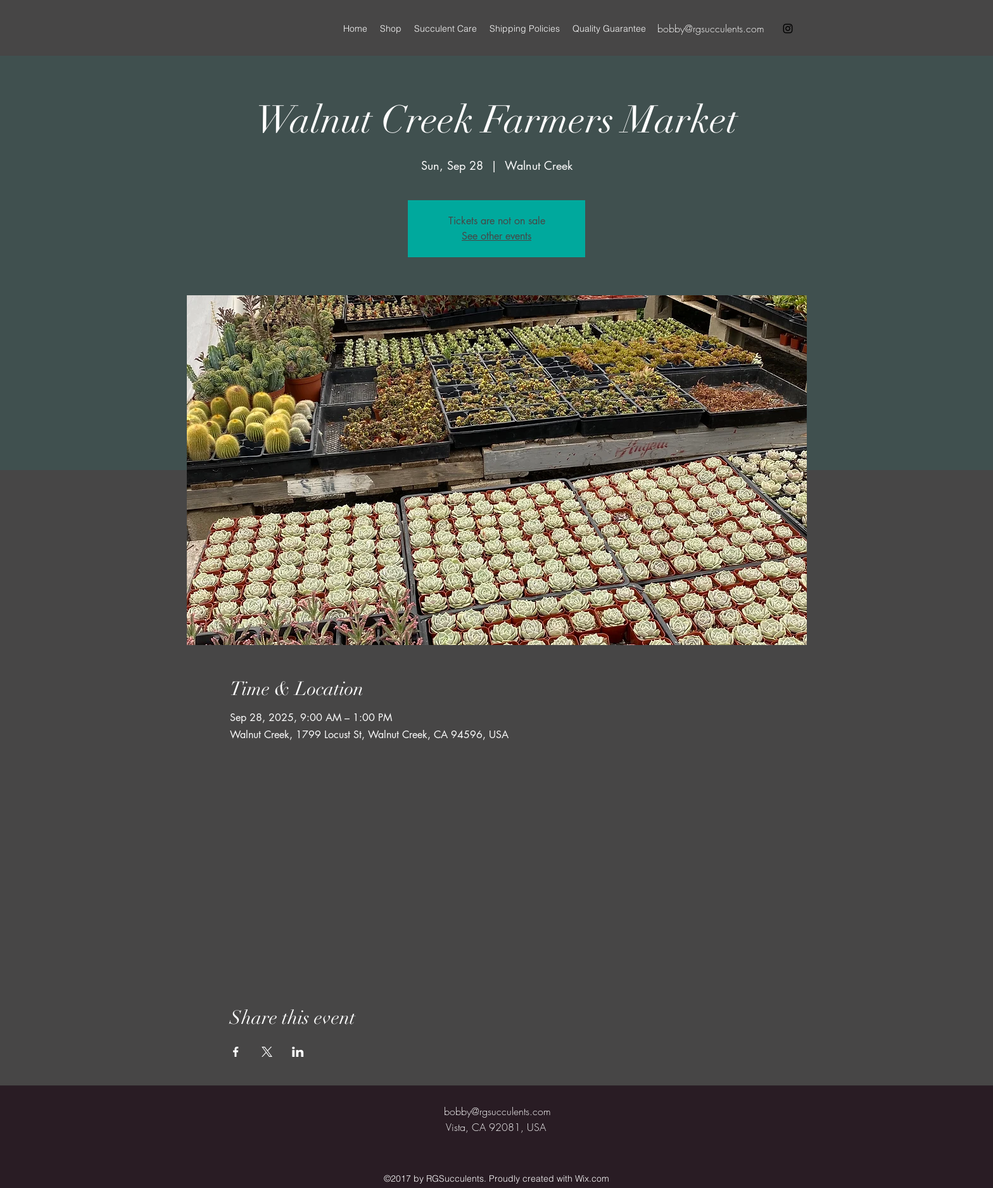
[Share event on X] (267, 1052)
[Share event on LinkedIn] (298, 1052)
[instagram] (787, 28)
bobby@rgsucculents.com (710, 28)
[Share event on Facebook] (236, 1052)
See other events (496, 236)
